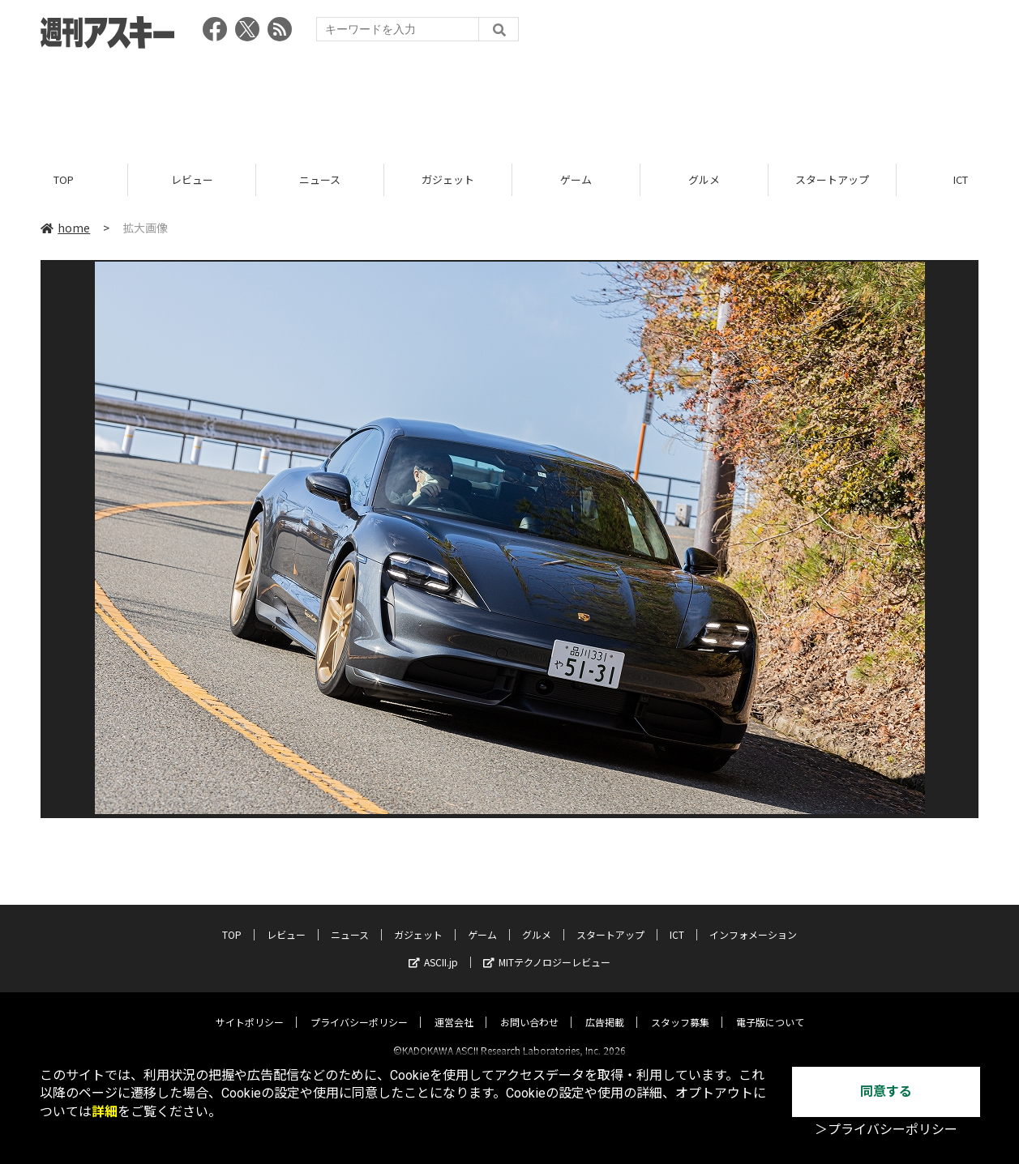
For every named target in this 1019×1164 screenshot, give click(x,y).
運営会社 (454, 1008)
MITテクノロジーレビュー (546, 948)
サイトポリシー (250, 1008)
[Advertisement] (510, 101)
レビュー (192, 180)
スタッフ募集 (680, 1008)
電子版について (770, 1008)
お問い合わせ (529, 1008)
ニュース (319, 180)
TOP (64, 180)
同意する (886, 1091)
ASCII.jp (433, 948)
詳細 (105, 1111)
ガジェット (448, 180)
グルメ (704, 180)
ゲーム (576, 180)
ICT (677, 920)
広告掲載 (604, 1008)
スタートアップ (832, 180)
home (65, 228)
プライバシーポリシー (359, 1008)
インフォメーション (753, 920)
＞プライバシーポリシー (886, 1129)
